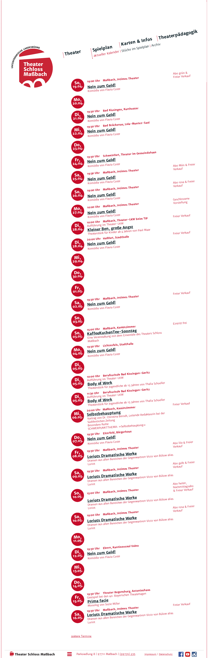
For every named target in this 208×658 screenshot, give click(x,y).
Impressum (150, 654)
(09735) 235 (127, 654)
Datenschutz (165, 654)
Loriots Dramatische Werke (112, 455)
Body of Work (99, 383)
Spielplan (102, 48)
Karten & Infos (136, 41)
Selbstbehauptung (104, 413)
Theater (73, 53)
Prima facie (97, 601)
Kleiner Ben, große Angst (110, 228)
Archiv (156, 45)
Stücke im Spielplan (135, 48)
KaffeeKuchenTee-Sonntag (112, 332)
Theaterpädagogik (178, 35)
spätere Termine (81, 636)
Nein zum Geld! (101, 86)
